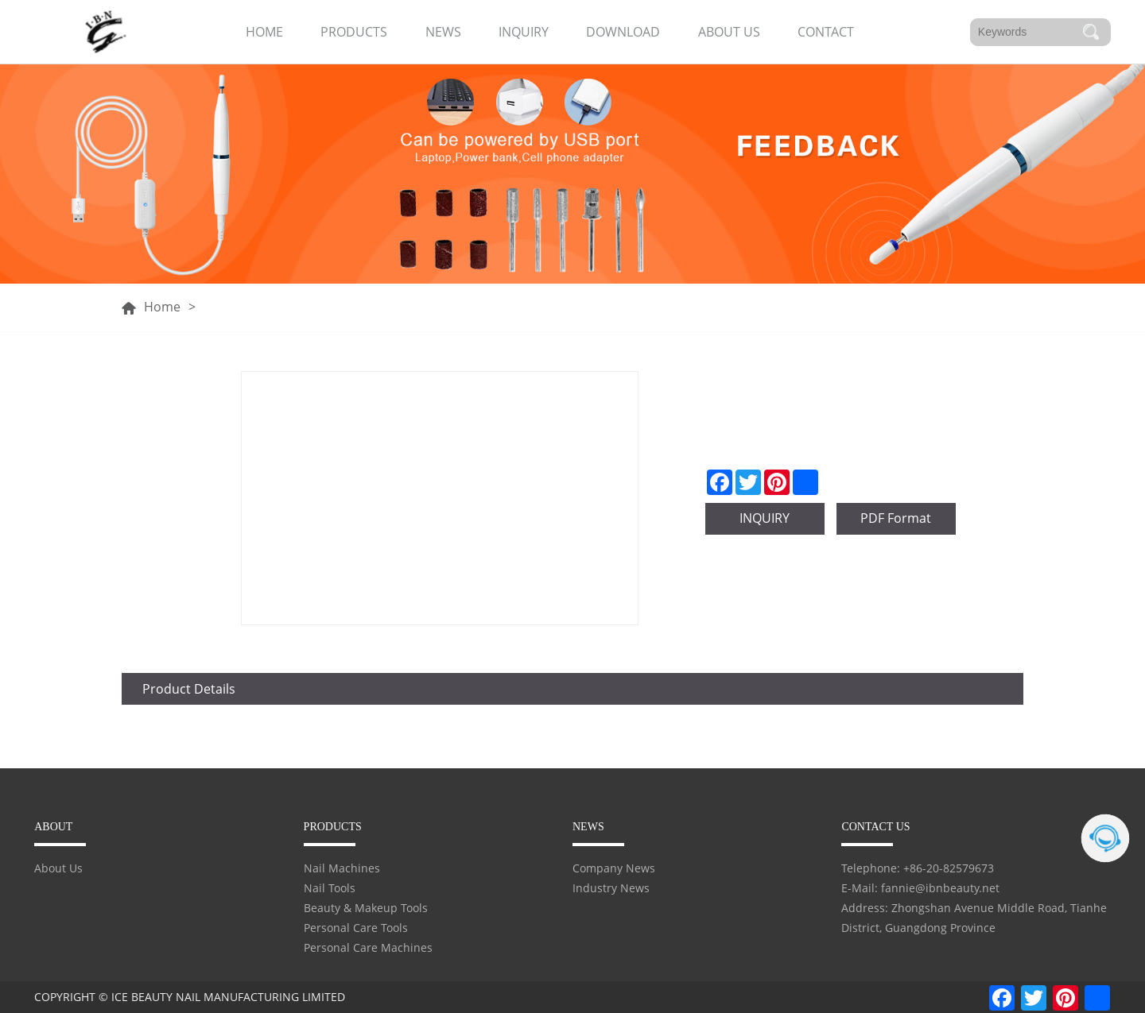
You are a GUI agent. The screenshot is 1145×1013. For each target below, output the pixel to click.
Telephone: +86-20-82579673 (917, 868)
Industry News (611, 887)
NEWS (443, 32)
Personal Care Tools (356, 927)
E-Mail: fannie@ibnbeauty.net (920, 887)
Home (162, 307)
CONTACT (826, 32)
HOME (264, 32)
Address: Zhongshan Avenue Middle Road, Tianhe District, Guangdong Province (974, 917)
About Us (58, 868)
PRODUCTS (353, 32)
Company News (613, 868)
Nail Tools (329, 887)
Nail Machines (342, 868)
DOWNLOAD (623, 32)
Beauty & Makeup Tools (366, 907)
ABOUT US (729, 32)
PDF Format (895, 518)
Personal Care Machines (368, 947)
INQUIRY (524, 32)
